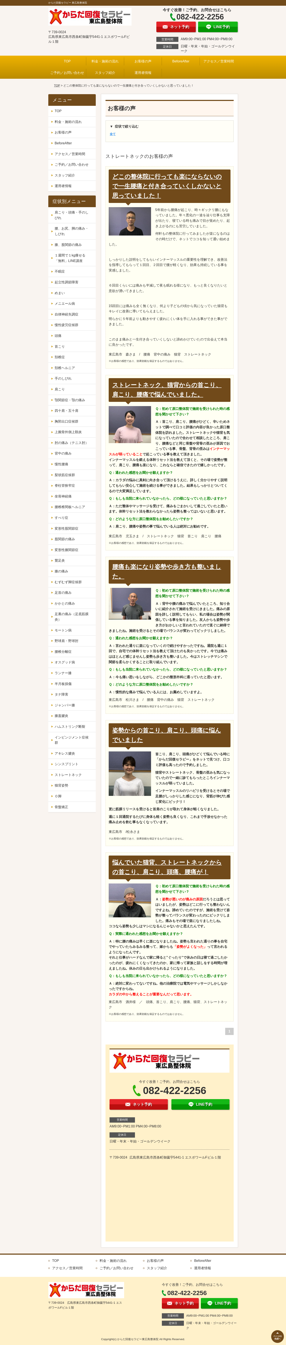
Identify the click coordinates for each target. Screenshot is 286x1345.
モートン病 (63, 630)
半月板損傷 (63, 684)
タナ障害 (61, 694)
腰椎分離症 (63, 651)
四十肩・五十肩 (66, 410)
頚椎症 (60, 357)
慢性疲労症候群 (66, 325)
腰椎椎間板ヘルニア (70, 507)
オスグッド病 (65, 662)
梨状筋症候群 (65, 475)
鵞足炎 (60, 560)
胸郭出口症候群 (66, 421)
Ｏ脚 (58, 796)
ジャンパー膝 (65, 705)
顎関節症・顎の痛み (70, 400)
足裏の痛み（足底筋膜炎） (72, 616)
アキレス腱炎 (65, 753)
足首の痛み (63, 592)
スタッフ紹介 (105, 72)
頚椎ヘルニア (65, 368)
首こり (60, 346)
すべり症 (61, 518)
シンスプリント (66, 764)
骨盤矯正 (61, 807)
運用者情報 (143, 72)
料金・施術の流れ (105, 61)
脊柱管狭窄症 (65, 485)
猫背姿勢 (61, 785)
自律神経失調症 (66, 314)
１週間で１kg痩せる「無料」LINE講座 (70, 258)
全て (113, 134)
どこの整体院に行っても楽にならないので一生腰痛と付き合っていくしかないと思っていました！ (167, 186)
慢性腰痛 (61, 464)
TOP (67, 61)
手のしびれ (63, 378)
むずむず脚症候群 (68, 582)
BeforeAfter (180, 61)
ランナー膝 (63, 673)
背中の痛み (63, 453)
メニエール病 (65, 303)
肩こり (60, 389)
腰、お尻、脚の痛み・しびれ (72, 231)
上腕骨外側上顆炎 (68, 432)
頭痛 (58, 336)
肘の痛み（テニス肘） (72, 443)
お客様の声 (143, 61)
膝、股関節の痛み (68, 245)
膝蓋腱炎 (61, 716)
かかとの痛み (65, 603)
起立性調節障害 (66, 282)
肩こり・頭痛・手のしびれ (72, 215)
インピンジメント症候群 (72, 740)
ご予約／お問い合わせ (67, 72)
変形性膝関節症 (66, 550)
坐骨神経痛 (63, 496)
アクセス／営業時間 (218, 61)
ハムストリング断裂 (70, 726)
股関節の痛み (65, 539)
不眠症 (60, 271)
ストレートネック (68, 775)
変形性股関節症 (66, 528)
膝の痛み (61, 571)
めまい (60, 293)
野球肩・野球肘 (66, 641)
